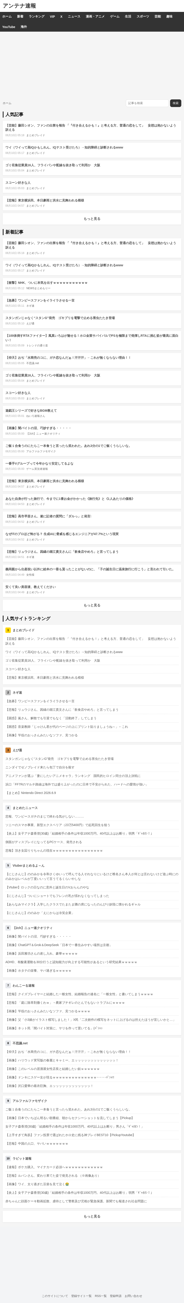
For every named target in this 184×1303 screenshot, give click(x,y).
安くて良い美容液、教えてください (30, 587)
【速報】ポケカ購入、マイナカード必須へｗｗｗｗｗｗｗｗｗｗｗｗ (54, 1167)
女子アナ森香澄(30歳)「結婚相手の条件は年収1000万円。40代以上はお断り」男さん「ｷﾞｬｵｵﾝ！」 (74, 1126)
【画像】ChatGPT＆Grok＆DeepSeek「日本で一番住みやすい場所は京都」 (58, 945)
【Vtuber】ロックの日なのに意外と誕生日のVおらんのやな (47, 887)
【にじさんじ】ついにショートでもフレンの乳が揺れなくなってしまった (57, 896)
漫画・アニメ (95, 16)
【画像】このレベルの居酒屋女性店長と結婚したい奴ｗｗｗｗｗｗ (52, 1069)
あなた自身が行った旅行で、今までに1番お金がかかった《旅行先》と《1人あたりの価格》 (70, 499)
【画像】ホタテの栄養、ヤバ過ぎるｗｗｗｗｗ (38, 970)
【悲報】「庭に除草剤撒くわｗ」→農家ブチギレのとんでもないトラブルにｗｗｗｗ (65, 1002)
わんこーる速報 (24, 985)
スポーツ (143, 16)
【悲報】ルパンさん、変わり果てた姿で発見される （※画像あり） (53, 1175)
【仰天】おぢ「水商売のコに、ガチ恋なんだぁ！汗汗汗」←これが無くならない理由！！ (68, 357)
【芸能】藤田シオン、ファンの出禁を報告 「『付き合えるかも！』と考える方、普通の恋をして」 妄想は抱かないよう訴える (90, 641)
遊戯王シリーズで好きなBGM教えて (31, 410)
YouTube (8, 27)
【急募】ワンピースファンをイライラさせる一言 (40, 300)
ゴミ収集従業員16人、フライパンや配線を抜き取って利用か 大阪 (52, 165)
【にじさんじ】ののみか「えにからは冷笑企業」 (40, 913)
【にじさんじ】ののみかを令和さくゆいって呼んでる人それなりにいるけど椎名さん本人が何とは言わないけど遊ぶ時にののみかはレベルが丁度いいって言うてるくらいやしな (91, 876)
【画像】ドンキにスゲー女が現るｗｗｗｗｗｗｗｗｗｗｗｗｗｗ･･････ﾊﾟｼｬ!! (59, 1077)
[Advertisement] (92, 65)
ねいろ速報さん (35, 416)
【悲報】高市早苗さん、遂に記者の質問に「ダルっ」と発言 (48, 516)
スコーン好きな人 (18, 182)
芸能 (158, 16)
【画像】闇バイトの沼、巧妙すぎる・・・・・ (38, 428)
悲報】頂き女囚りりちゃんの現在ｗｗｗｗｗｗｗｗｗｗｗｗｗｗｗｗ (54, 850)
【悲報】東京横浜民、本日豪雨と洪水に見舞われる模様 (44, 200)
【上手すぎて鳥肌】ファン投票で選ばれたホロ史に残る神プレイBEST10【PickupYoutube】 (70, 1135)
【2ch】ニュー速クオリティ (43, 433)
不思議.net (32, 363)
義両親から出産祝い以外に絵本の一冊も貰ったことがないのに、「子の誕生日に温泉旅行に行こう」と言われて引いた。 (90, 569)
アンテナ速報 (19, 6)
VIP (52, 16)
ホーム (7, 16)
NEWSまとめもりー (38, 288)
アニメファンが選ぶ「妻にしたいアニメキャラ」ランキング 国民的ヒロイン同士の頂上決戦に (73, 776)
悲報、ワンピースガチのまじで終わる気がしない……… (44, 816)
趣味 (169, 16)
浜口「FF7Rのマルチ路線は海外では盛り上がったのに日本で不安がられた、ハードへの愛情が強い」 (77, 784)
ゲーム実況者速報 (37, 468)
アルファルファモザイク (41, 451)
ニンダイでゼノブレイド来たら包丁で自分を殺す (40, 767)
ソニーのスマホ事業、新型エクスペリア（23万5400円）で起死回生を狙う (57, 825)
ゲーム (115, 16)
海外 (24, 26)
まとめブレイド (35, 135)
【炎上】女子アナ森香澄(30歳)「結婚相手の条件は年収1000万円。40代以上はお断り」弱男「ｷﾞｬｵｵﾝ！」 (79, 833)
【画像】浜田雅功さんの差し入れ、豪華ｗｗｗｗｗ (41, 953)
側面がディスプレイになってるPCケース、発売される (43, 842)
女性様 (30, 574)
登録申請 (116, 1296)
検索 (176, 103)
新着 (20, 16)
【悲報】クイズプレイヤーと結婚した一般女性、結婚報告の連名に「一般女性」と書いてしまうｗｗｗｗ (79, 994)
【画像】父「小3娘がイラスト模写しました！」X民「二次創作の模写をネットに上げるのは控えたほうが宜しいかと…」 (90, 1019)
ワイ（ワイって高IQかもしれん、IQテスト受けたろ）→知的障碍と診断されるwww (64, 147)
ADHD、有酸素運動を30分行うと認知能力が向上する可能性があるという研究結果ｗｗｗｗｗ (71, 962)
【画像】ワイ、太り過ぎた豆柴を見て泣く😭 (37, 1184)
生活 (128, 16)
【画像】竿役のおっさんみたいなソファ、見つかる (41, 735)
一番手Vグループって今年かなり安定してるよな (39, 463)
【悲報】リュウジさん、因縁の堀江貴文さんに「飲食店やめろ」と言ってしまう (62, 551)
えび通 (30, 323)
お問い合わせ (133, 1296)
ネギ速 (30, 305)
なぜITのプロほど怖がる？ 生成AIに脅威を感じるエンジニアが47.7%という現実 (62, 534)
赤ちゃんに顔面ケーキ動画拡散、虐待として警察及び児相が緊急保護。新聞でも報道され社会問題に (76, 1201)
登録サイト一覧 (81, 1296)
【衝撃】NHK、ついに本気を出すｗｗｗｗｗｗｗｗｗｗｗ (46, 282)
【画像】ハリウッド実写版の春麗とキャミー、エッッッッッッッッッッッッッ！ (62, 1060)
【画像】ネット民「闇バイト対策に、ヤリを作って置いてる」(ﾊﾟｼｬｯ (53, 1028)
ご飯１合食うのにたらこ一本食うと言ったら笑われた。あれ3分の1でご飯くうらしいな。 (68, 446)
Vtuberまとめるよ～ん (28, 865)
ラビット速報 (22, 1158)
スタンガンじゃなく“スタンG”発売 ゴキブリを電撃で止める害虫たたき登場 (60, 318)
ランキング (36, 16)
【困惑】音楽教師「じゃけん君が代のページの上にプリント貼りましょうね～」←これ (66, 726)
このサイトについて (55, 1296)
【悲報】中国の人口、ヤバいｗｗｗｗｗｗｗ (36, 1143)
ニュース (74, 16)
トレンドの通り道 (37, 345)
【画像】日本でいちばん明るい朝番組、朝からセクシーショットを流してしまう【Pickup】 (69, 1118)
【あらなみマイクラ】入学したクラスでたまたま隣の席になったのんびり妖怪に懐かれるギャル (73, 904)
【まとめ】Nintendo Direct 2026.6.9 (30, 793)
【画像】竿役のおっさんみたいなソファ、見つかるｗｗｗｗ (47, 1011)
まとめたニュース (25, 808)
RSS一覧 (101, 1296)
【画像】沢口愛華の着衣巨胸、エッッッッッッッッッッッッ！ (49, 1086)
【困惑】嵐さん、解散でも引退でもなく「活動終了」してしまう (51, 718)
